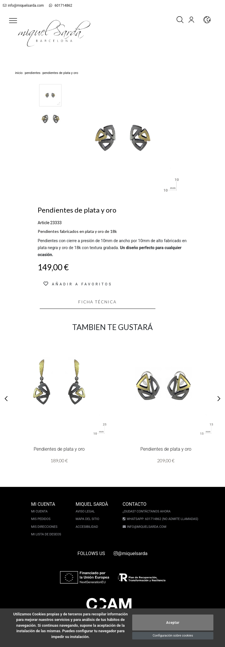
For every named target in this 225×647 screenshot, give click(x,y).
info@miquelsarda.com (23, 5)
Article (43, 222)
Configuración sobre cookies (173, 635)
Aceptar (172, 623)
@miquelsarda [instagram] (131, 553)
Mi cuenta (39, 511)
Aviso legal (85, 511)
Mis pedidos (40, 519)
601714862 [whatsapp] (60, 5)
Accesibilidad (87, 527)
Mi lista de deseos (46, 534)
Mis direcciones (44, 527)
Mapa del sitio (87, 519)
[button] (13, 20)
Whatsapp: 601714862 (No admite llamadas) (162, 519)
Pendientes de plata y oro (59, 449)
